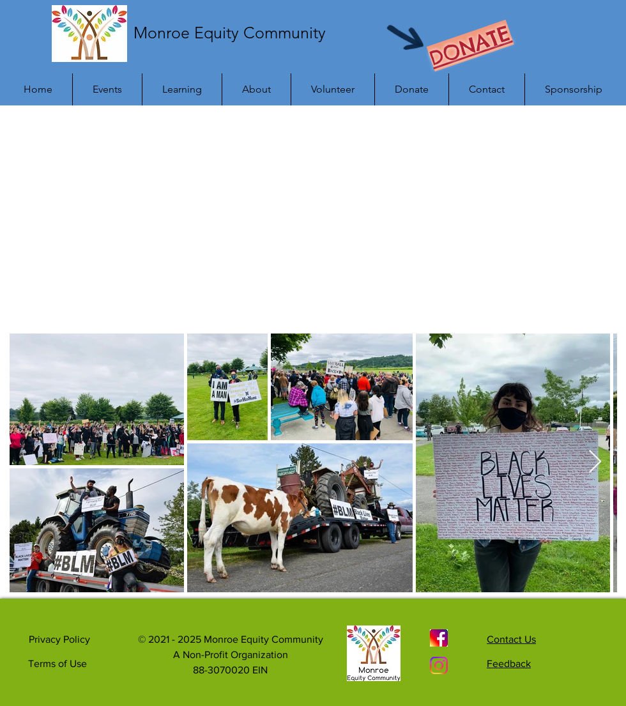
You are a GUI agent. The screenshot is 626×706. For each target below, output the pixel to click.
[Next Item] (595, 462)
